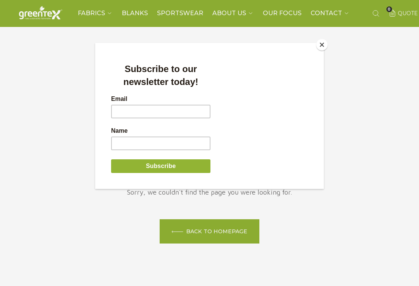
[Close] (322, 44)
